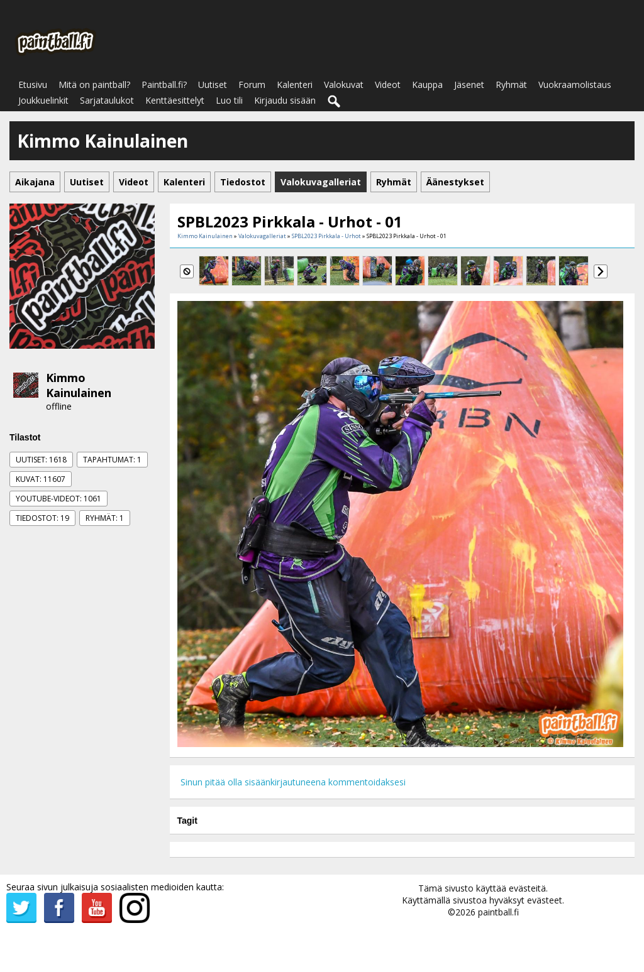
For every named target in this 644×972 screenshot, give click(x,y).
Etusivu (32, 84)
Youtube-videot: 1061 (58, 498)
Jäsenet (469, 84)
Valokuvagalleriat (262, 236)
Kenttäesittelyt (174, 100)
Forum (251, 84)
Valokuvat (344, 84)
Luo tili (229, 100)
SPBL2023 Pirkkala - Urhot (326, 236)
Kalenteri (295, 84)
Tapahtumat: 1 (112, 459)
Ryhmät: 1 (105, 518)
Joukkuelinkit (43, 100)
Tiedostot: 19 (42, 518)
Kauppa (427, 84)
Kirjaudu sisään (285, 100)
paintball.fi (498, 912)
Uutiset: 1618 (41, 459)
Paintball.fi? (164, 84)
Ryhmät (511, 84)
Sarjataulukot (107, 100)
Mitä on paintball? (94, 84)
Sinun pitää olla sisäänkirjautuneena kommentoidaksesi (293, 782)
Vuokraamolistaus (574, 84)
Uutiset (212, 84)
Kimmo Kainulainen (78, 385)
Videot (388, 84)
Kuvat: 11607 (40, 479)
